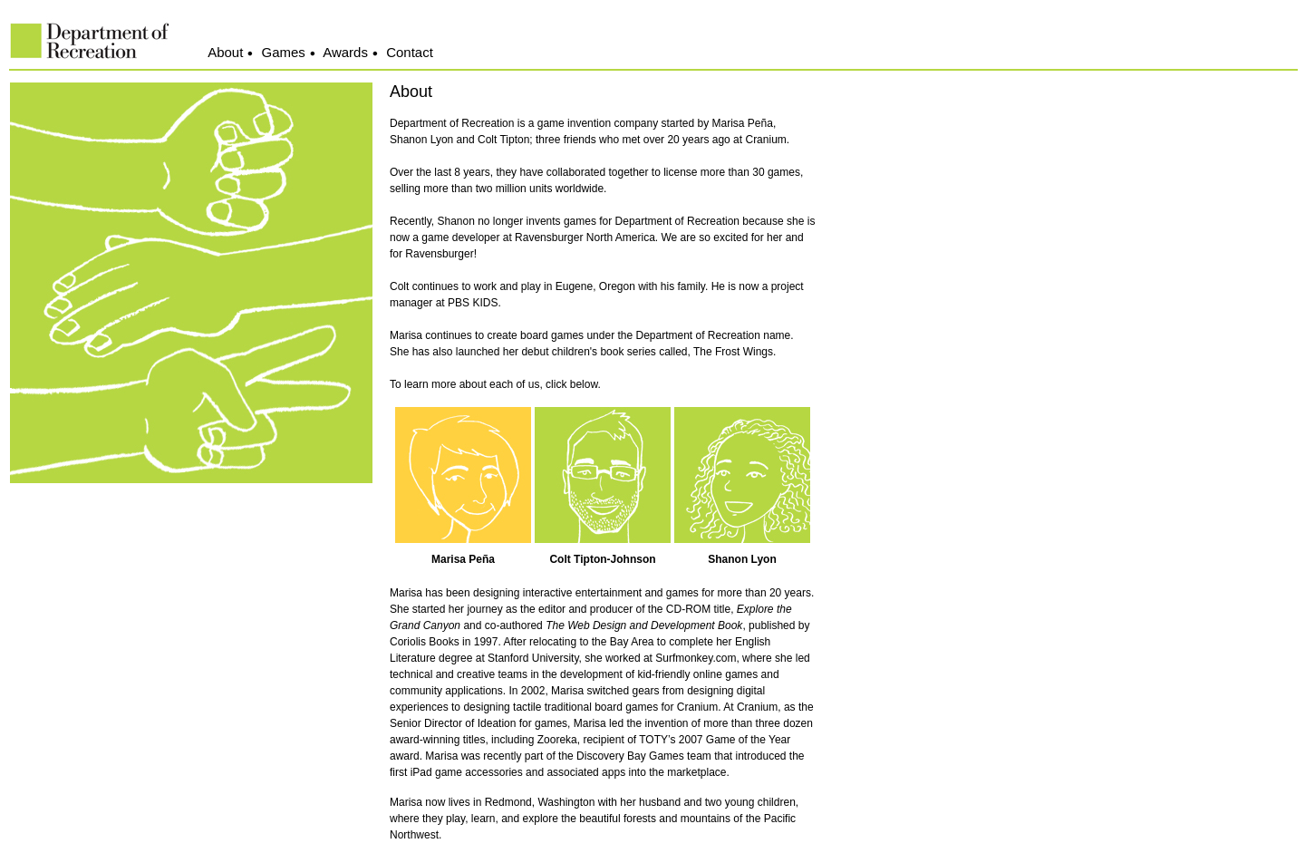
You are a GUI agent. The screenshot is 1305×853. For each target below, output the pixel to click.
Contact (409, 52)
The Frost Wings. (734, 351)
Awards (345, 52)
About (225, 52)
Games (283, 52)
